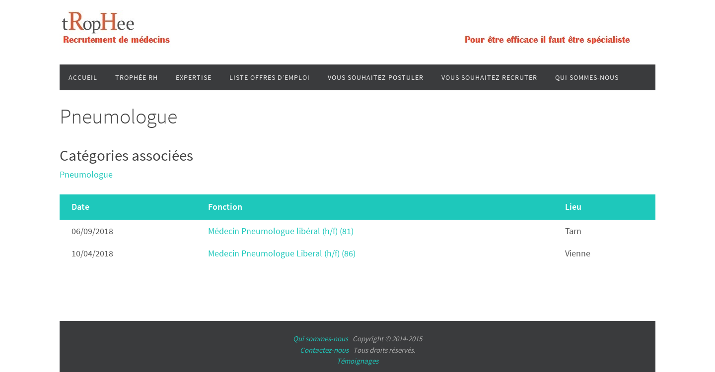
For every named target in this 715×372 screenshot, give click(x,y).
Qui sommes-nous (320, 338)
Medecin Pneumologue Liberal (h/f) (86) (282, 253)
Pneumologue (86, 174)
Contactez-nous (324, 350)
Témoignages (357, 361)
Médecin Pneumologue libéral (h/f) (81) (281, 231)
